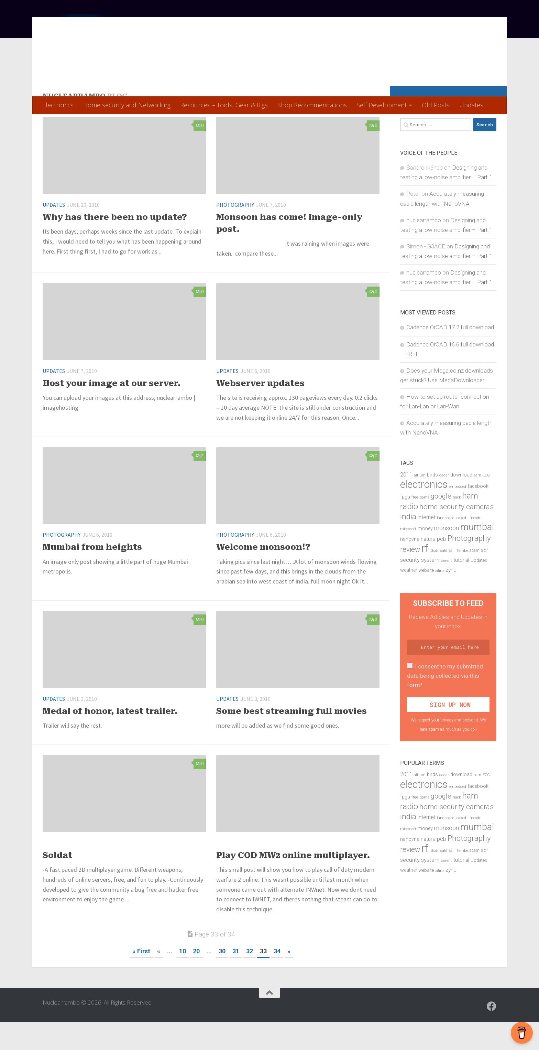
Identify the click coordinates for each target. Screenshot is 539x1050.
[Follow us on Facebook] (491, 1034)
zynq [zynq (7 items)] (451, 598)
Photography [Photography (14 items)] (469, 565)
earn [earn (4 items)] (477, 503)
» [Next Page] (288, 979)
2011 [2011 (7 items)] (406, 502)
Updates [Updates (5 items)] (479, 588)
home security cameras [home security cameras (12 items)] (456, 535)
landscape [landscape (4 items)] (445, 546)
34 (277, 979)
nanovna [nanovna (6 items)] (409, 567)
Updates (471, 105)
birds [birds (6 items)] (432, 502)
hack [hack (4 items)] (457, 525)
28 (372, 791)
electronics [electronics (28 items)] (424, 512)
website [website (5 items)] (426, 598)
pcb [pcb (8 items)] (441, 566)
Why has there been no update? (115, 245)
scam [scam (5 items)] (474, 578)
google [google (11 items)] (441, 524)
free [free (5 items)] (414, 524)
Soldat (57, 883)
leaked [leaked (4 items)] (460, 546)
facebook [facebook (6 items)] (478, 514)
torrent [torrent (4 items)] (446, 588)
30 (222, 979)
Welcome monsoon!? (263, 575)
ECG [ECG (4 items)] (486, 503)
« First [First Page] (141, 979)
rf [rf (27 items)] (424, 576)
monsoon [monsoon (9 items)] (446, 555)
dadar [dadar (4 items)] (444, 503)
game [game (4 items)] (424, 525)
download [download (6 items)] (461, 502)
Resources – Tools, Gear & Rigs (224, 105)
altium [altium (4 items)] (420, 503)
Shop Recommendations (312, 105)
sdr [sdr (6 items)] (484, 578)
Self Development (381, 105)
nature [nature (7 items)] (428, 567)
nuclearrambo (423, 248)
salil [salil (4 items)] (443, 578)
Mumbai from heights (92, 575)
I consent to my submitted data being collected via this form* (445, 703)
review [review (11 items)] (410, 577)
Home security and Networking (126, 105)
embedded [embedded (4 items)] (457, 514)
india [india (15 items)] (408, 544)
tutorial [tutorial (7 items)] (461, 588)
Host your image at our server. (112, 411)
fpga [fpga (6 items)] (405, 525)
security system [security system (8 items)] (419, 587)
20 (196, 979)
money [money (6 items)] (425, 556)
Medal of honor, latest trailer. (110, 739)
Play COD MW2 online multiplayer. (293, 883)
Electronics (58, 105)
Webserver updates (260, 411)
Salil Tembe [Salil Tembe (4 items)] (458, 578)
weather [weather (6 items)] (408, 598)
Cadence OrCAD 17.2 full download (450, 355)
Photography (235, 232)
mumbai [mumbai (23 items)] (477, 554)
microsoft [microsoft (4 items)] (408, 557)
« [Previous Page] (158, 979)
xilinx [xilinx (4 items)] (439, 598)
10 (182, 979)
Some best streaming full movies (291, 739)
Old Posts (436, 105)
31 (235, 979)
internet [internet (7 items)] (427, 545)
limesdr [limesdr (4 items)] (474, 546)
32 (249, 979)
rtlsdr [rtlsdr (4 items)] (434, 578)
